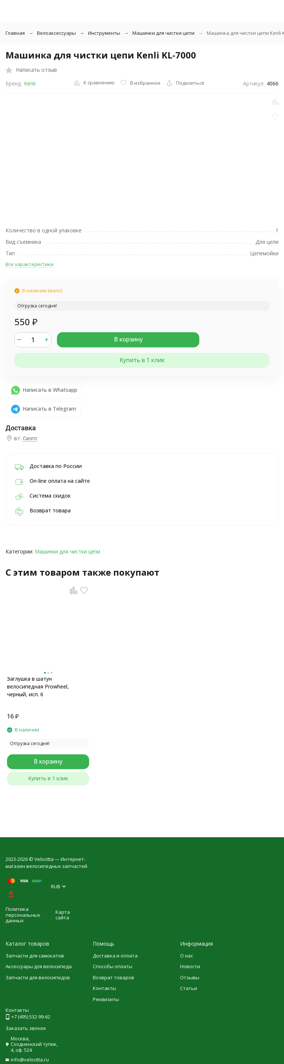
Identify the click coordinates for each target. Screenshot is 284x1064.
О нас (186, 955)
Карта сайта (62, 915)
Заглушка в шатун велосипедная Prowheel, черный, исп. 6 (38, 686)
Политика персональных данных (23, 915)
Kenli (30, 83)
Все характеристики (30, 264)
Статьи (188, 988)
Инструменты (104, 33)
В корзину (128, 339)
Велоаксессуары (56, 33)
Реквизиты (106, 999)
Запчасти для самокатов (35, 955)
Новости (190, 966)
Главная (15, 33)
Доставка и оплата (115, 955)
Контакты (104, 988)
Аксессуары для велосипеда (39, 966)
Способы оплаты (112, 966)
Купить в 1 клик (142, 360)
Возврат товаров (113, 977)
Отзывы (189, 977)
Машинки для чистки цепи (163, 33)
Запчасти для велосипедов (38, 977)
